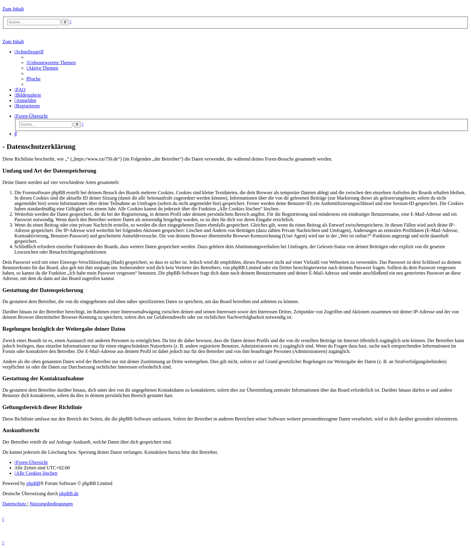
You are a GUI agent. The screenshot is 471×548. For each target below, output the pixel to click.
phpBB (33, 483)
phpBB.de (68, 493)
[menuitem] (51, 62)
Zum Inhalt (13, 8)
